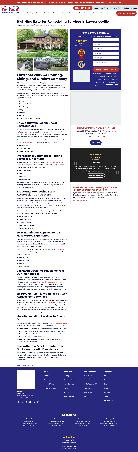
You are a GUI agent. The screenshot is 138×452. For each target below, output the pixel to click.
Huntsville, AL (88, 380)
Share (103, 136)
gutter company (49, 302)
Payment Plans (49, 384)
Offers (106, 388)
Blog (105, 384)
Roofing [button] (30, 13)
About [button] (111, 13)
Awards (106, 380)
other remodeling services (58, 323)
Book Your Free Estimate (126, 13)
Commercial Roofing (70, 380)
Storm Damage (69, 384)
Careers (106, 396)
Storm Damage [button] (53, 13)
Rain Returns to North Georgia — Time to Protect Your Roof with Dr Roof (95, 188)
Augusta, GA (88, 388)
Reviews (107, 392)
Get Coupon (96, 143)
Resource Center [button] (99, 13)
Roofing (66, 376)
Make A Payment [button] (130, 8)
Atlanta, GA (88, 376)
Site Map (73, 446)
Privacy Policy (66, 446)
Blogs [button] (96, 8)
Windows (67, 392)
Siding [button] (64, 13)
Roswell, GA (88, 392)
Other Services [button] (84, 13)
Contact (46, 376)
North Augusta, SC (90, 384)
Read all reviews (96, 176)
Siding (66, 388)
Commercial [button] (40, 13)
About (106, 376)
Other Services (69, 396)
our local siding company (46, 282)
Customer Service (50, 388)
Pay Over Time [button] (116, 8)
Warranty (47, 380)
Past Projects (108, 400)
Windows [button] (72, 13)
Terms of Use (109, 84)
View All (86, 396)
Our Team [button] (104, 8)
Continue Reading (80, 201)
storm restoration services (29, 211)
